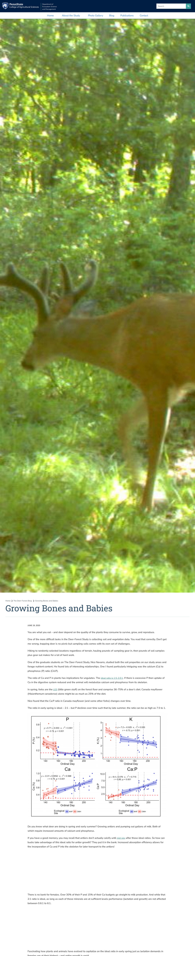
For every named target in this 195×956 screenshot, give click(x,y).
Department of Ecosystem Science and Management (56, 6)
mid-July (121, 838)
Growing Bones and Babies (49, 600)
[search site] (188, 6)
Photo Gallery (95, 15)
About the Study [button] (71, 15)
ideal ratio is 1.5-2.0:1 (113, 678)
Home (50, 15)
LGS (55, 689)
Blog (111, 15)
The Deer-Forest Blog (24, 600)
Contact (144, 15)
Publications (127, 15)
